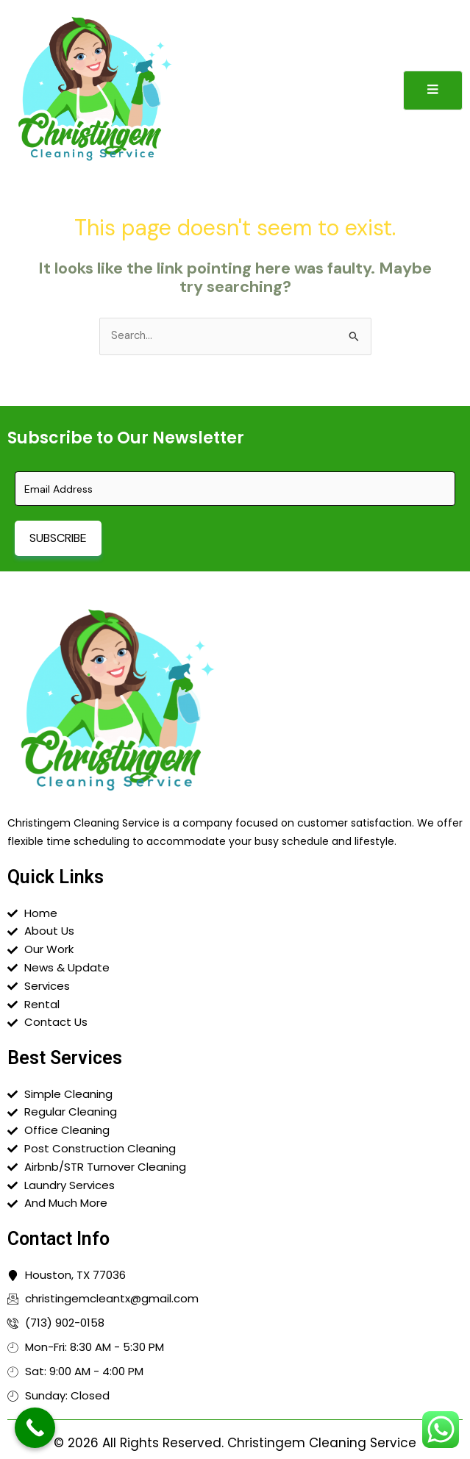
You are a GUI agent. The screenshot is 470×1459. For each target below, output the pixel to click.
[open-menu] (433, 90)
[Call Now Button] (35, 1428)
